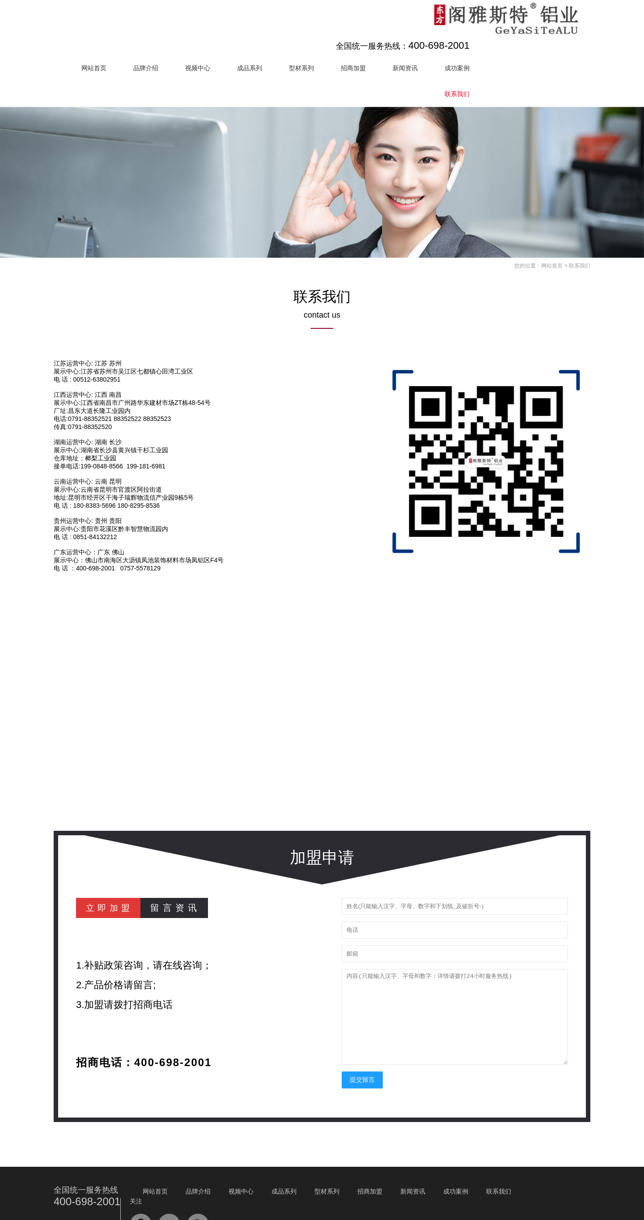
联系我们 (564, 57)
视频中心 (305, 31)
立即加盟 (111, 871)
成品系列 (356, 31)
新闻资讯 (512, 31)
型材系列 (408, 31)
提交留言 (362, 1043)
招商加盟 (460, 31)
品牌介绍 (253, 31)
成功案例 (564, 31)
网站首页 (201, 31)
